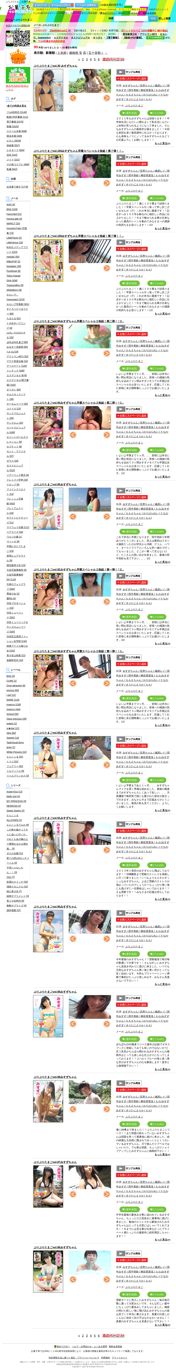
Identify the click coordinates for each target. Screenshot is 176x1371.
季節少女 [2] (13, 593)
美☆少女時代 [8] (15, 900)
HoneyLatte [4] (14, 218)
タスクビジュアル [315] (15, 468)
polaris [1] (12, 723)
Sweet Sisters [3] (15, 810)
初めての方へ (108, 13)
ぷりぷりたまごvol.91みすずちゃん (55, 818)
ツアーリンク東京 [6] (18, 475)
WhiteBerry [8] (14, 290)
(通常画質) (129, 113)
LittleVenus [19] (15, 242)
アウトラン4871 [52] (17, 356)
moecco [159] (14, 704)
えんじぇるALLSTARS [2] (14, 818)
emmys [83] (13, 690)
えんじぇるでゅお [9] (18, 825)
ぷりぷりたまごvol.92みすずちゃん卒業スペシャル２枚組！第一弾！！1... (79, 651)
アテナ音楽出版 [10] (17, 361)
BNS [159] (12, 209)
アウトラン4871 (148, 34)
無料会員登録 (149, 13)
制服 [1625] (13, 126)
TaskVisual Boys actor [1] (15, 745)
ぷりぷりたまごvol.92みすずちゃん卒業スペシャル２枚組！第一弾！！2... (79, 569)
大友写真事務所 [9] (16, 570)
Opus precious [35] (17, 718)
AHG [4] (11, 204)
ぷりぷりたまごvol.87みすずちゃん (55, 1162)
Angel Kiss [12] (14, 791)
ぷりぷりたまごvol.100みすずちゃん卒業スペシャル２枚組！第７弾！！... (79, 150)
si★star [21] (13, 728)
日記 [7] (11, 877)
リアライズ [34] (15, 532)
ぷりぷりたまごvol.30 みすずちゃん (55, 65)
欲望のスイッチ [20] (17, 881)
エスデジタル (61, 37)
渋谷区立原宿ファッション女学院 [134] (17, 639)
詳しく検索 (164, 18)
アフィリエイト (119, 1357)
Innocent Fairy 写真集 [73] (17, 230)
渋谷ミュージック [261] (15, 615)
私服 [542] (12, 169)
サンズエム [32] (15, 423)
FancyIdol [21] (14, 214)
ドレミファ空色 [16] (17, 479)
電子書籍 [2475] (15, 121)
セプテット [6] (14, 446)
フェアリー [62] (15, 766)
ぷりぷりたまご (134, 105)
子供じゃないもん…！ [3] (15, 870)
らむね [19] (12, 351)
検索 (111, 18)
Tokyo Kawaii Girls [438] (14, 278)
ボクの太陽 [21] (15, 853)
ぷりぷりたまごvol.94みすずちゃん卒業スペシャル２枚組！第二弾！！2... (79, 321)
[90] (17, 342)
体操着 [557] (13, 145)
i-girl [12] (11, 695)
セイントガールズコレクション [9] (17, 439)
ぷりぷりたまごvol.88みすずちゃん (55, 1077)
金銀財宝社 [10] (15, 660)
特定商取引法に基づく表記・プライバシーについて (74, 1357)
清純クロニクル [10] (17, 886)
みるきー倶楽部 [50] (17, 347)
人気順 (62, 53)
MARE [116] (13, 699)
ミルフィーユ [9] (15, 771)
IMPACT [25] (13, 223)
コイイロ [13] (14, 408)
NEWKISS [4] (14, 806)
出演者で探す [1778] (17, 186)
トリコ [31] (12, 761)
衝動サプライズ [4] (16, 905)
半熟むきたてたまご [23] (16, 548)
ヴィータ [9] (13, 541)
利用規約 (105, 1357)
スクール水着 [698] (17, 131)
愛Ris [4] (11, 598)
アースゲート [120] (17, 366)
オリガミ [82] (14, 389)
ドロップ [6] (13, 484)
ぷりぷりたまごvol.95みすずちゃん (55, 484)
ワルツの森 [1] (14, 536)
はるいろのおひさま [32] (16, 335)
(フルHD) (157, 113)
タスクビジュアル (80, 37)
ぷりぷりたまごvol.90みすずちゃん (55, 906)
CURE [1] (12, 680)
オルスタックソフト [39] (16, 397)
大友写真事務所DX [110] (15, 577)
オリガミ (98, 37)
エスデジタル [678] (17, 375)
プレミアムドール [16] (15, 510)
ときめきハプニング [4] (16, 325)
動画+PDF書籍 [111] (17, 117)
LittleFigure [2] (14, 237)
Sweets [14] (13, 737)
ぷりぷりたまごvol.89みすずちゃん (55, 991)
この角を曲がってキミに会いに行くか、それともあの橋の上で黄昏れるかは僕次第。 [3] (17, 839)
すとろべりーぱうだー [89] (17, 311)
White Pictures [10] (17, 752)
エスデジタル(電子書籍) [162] (18, 382)
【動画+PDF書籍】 (133, 37)
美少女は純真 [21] (16, 655)
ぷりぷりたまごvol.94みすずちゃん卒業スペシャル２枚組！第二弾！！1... (79, 402)
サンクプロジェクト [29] (16, 415)
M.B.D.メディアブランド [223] (17, 249)
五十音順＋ (96, 53)
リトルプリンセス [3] (18, 775)
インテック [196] (15, 370)
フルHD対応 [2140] (17, 112)
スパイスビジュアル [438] (16, 430)
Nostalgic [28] (14, 266)
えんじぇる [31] (15, 756)
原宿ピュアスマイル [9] (16, 558)
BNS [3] (11, 676)
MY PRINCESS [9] (16, 801)
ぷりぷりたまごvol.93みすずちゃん (55, 732)
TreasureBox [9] (15, 285)
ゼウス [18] (12, 460)
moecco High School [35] (14, 711)
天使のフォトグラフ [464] (16, 586)
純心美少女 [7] (14, 891)
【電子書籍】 (113, 37)
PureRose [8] (14, 271)
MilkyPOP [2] (13, 261)
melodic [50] (13, 256)
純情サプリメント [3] (18, 896)
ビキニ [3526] (14, 140)
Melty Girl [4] (13, 796)
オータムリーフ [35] (17, 404)
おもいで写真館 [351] (18, 304)
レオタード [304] (15, 150)
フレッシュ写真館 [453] (15, 501)
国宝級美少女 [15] (16, 565)
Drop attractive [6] (16, 685)
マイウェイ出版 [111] (18, 527)
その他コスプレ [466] (18, 164)
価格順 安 (75, 53)
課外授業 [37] (14, 910)
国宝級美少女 (130, 34)
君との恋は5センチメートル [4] (18, 860)
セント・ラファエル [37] (16, 453)
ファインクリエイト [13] (16, 491)
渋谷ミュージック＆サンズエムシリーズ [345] (17, 627)
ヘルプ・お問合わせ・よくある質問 (89, 1346)
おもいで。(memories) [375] (16, 297)
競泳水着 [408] (14, 136)
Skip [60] (11, 733)
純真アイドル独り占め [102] (17, 648)
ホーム (9, 19)
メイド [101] (13, 159)
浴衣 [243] (12, 155)
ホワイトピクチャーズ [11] (17, 520)
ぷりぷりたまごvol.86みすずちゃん (55, 1247)
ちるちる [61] (14, 318)
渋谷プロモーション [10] (16, 605)
